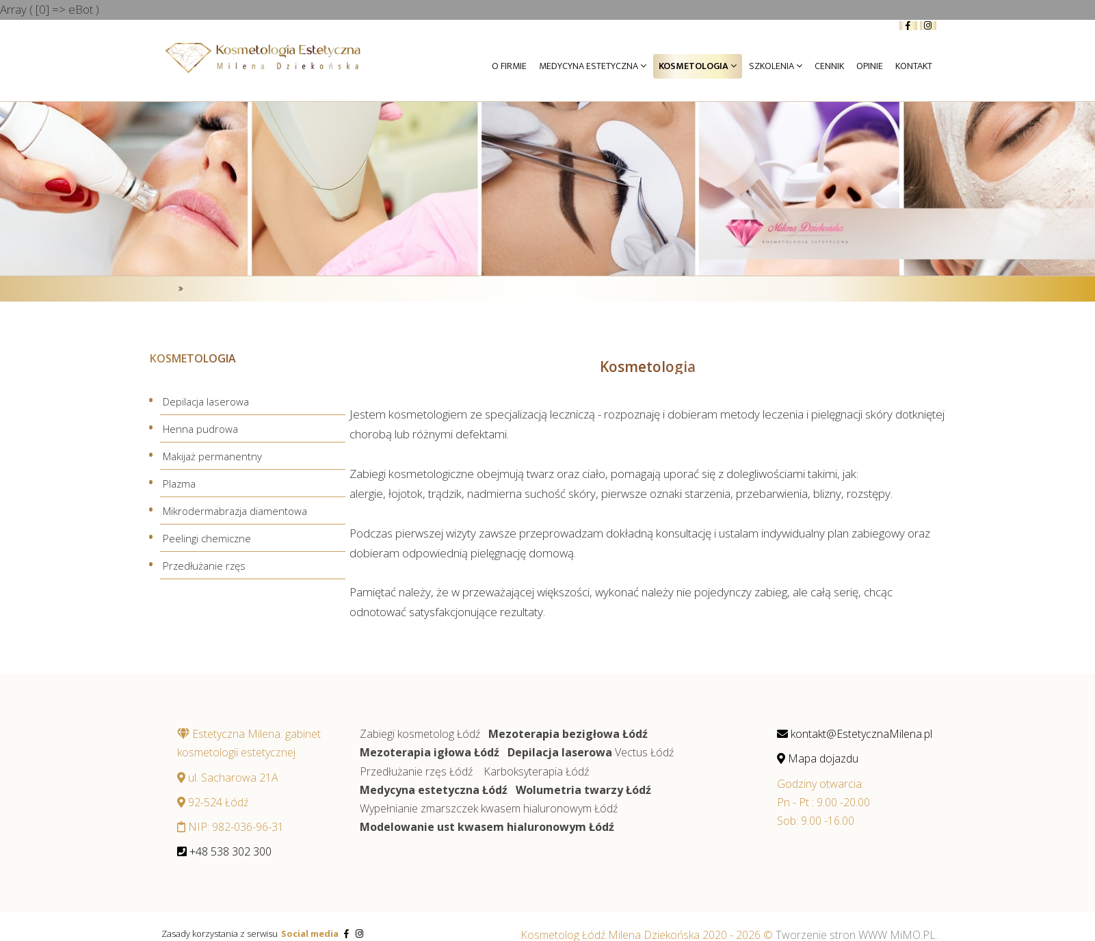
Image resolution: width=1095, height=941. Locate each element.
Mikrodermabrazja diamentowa (235, 511)
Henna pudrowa (200, 429)
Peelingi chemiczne (207, 538)
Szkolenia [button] (775, 66)
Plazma (179, 483)
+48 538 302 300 (224, 851)
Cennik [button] (829, 66)
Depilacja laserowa (206, 401)
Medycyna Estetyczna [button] (592, 66)
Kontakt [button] (913, 66)
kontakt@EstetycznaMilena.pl (854, 733)
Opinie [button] (869, 66)
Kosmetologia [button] (698, 66)
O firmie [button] (509, 66)
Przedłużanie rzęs (204, 565)
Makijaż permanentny (212, 456)
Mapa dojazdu (817, 758)
